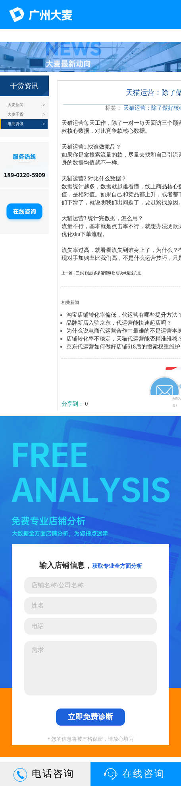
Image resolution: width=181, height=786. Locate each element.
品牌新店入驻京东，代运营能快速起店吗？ (119, 323)
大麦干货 (15, 114)
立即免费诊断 (90, 716)
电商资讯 (15, 124)
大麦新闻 (15, 105)
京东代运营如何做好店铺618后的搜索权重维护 (123, 347)
